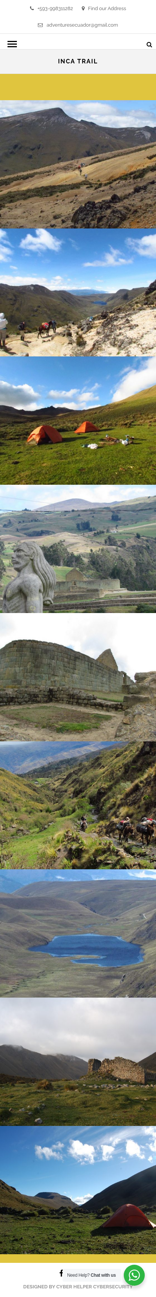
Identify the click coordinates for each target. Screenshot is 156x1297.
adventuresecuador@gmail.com (78, 25)
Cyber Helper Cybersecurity (94, 1286)
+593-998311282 (51, 8)
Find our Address (104, 8)
